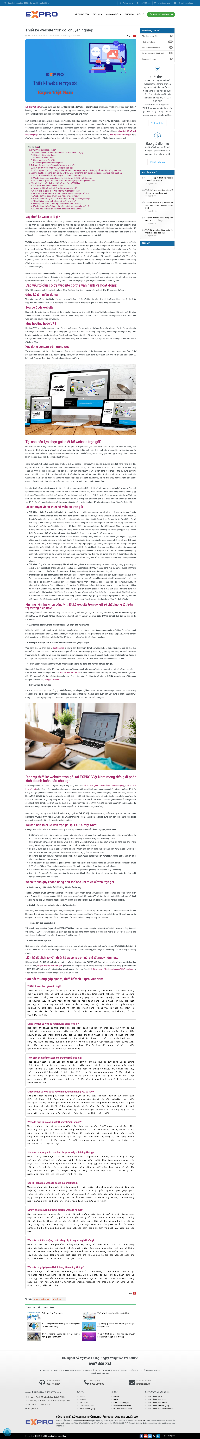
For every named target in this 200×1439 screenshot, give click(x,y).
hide (37, 146)
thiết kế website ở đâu (70, 672)
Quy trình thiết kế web (122, 1405)
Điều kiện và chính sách (123, 1409)
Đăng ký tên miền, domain (44, 155)
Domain (83, 1396)
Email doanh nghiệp (87, 1409)
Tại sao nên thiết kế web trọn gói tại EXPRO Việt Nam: (56, 175)
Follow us (126, 3)
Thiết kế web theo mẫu (156, 1399)
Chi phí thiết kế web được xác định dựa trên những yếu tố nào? (60, 193)
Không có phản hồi (71, 36)
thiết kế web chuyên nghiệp (112, 785)
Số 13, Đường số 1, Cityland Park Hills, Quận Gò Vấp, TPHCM (49, 1401)
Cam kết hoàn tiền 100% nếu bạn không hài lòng (26, 3)
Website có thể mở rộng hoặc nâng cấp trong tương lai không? (60, 206)
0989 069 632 (97, 1384)
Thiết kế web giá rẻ (154, 1396)
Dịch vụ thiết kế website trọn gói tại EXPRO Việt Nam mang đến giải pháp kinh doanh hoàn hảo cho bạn (75, 173)
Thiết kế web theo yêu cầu (157, 1402)
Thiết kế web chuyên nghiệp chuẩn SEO (113, 1313)
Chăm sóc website (87, 1405)
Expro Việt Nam (60, 1436)
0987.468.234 (144, 3)
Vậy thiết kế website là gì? (42, 150)
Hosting (83, 1399)
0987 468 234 (53, 1384)
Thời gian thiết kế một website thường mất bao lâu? (55, 191)
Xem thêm (157, 123)
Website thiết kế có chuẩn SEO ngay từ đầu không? (55, 196)
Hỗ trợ (116, 1399)
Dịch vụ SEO (84, 1402)
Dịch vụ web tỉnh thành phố (157, 53)
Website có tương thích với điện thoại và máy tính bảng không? (60, 198)
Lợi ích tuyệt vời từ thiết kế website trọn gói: (52, 168)
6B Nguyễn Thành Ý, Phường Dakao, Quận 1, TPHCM (46, 1397)
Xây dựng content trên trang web (47, 162)
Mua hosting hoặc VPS (43, 160)
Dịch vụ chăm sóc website (52, 1313)
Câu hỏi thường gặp (121, 1402)
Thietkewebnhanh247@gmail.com (119, 969)
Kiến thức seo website (157, 47)
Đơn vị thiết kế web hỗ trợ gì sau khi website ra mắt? (56, 203)
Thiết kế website (54, 36)
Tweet (130, 36)
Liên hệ (140, 14)
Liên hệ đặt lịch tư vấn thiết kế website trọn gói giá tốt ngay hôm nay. (63, 180)
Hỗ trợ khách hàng (185, 3)
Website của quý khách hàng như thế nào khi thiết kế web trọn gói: (61, 178)
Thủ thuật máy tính (157, 36)
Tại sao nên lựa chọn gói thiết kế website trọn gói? (52, 165)
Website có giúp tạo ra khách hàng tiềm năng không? (56, 209)
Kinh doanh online (157, 59)
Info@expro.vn (95, 969)
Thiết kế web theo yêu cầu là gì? (47, 186)
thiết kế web (58, 648)
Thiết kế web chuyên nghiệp (158, 1405)
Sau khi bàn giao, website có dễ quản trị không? (53, 201)
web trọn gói (59, 1299)
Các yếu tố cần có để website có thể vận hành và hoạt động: (56, 152)
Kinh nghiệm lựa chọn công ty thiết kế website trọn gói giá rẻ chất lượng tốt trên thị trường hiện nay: (76, 170)
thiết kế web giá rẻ (90, 785)
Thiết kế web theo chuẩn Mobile (160, 1409)
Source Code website (42, 157)
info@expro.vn (162, 3)
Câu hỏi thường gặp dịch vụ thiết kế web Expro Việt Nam (54, 183)
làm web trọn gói (41, 1299)
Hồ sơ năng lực (169, 1436)
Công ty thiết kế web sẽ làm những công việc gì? (54, 188)
